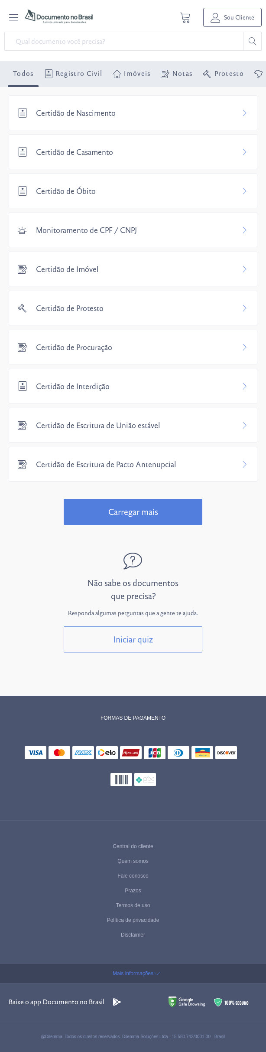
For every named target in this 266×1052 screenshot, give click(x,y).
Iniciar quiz (133, 639)
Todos (23, 73)
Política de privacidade (133, 920)
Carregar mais (133, 512)
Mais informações (133, 973)
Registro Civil (73, 73)
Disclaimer (133, 935)
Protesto (223, 73)
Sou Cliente (232, 18)
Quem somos (132, 861)
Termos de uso (133, 905)
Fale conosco (132, 876)
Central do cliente (133, 846)
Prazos (133, 891)
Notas (176, 73)
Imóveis (131, 73)
